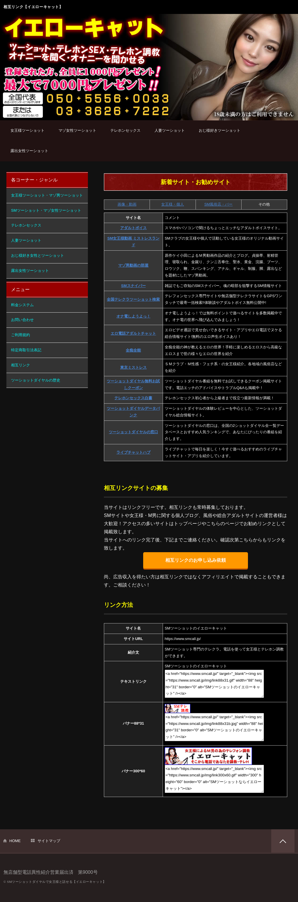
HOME (15, 841)
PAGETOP (283, 841)
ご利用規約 (20, 335)
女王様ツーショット (27, 130)
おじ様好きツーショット (219, 130)
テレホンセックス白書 (133, 398)
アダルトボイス (133, 228)
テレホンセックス (125, 130)
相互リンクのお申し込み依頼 (195, 560)
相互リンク (20, 365)
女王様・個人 (172, 204)
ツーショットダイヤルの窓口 (133, 432)
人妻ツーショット (170, 130)
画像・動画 (127, 204)
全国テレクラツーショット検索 (133, 299)
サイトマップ (49, 841)
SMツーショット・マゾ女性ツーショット (46, 210)
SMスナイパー (133, 286)
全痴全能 (133, 350)
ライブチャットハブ (133, 452)
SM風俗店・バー (218, 204)
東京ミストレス (133, 367)
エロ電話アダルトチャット (133, 333)
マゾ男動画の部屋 (133, 265)
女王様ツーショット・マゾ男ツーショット (47, 195)
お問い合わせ (22, 320)
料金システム (22, 305)
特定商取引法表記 (26, 350)
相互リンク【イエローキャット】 (33, 7)
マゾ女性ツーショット (77, 130)
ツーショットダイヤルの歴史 (35, 380)
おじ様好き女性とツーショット (37, 255)
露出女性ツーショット (29, 151)
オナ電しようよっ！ (133, 316)
